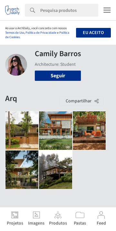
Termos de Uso (14, 32)
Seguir (58, 75)
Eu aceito (93, 33)
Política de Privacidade (40, 32)
